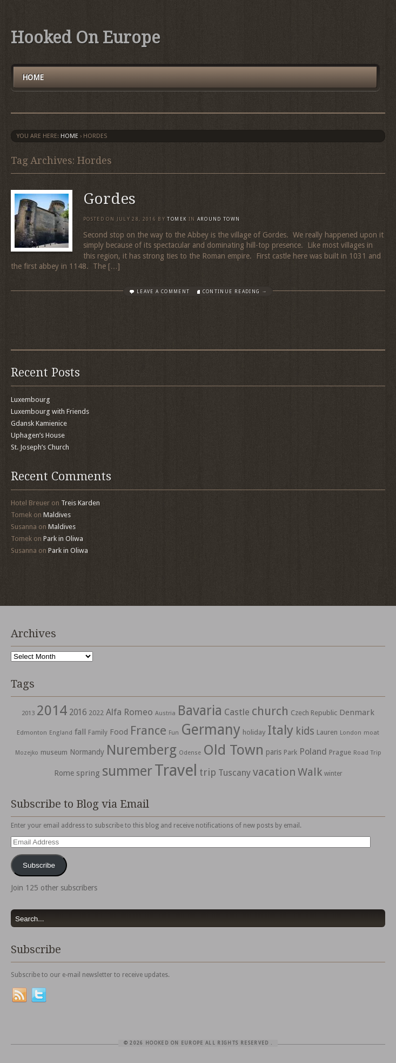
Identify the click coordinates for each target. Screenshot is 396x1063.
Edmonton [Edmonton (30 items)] (32, 732)
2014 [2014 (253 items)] (52, 710)
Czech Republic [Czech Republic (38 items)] (314, 713)
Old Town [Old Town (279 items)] (233, 750)
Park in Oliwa (63, 538)
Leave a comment (163, 291)
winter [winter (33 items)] (333, 773)
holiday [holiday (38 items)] (254, 732)
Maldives (57, 515)
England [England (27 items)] (60, 732)
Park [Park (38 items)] (290, 752)
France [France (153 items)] (148, 730)
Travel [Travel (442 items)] (176, 770)
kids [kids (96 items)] (305, 731)
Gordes (109, 199)
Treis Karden (80, 503)
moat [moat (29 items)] (371, 732)
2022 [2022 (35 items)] (96, 713)
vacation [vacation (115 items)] (274, 771)
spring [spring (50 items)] (88, 773)
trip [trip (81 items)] (207, 772)
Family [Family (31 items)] (98, 732)
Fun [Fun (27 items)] (174, 732)
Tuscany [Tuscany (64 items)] (234, 773)
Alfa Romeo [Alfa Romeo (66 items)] (129, 712)
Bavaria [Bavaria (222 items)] (200, 710)
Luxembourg (30, 399)
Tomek (176, 219)
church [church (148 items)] (270, 711)
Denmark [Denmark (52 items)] (356, 712)
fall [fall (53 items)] (80, 732)
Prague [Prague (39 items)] (340, 752)
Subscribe (39, 865)
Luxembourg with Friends (50, 411)
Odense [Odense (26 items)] (190, 752)
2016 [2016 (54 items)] (77, 712)
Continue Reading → (235, 291)
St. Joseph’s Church (40, 447)
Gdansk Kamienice (39, 423)
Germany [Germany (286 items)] (210, 729)
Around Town (218, 219)
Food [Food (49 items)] (119, 732)
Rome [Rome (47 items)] (64, 773)
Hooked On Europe (85, 37)
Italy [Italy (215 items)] (280, 730)
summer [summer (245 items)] (127, 771)
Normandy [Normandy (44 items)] (87, 752)
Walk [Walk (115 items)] (310, 771)
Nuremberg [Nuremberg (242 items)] (141, 750)
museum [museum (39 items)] (54, 752)
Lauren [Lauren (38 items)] (327, 732)
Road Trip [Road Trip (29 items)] (367, 752)
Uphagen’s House (38, 435)
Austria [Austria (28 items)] (165, 713)
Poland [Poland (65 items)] (313, 752)
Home (33, 77)
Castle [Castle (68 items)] (237, 712)
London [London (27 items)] (350, 732)
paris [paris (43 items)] (273, 752)
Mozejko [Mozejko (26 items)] (26, 752)
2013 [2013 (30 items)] (28, 713)
